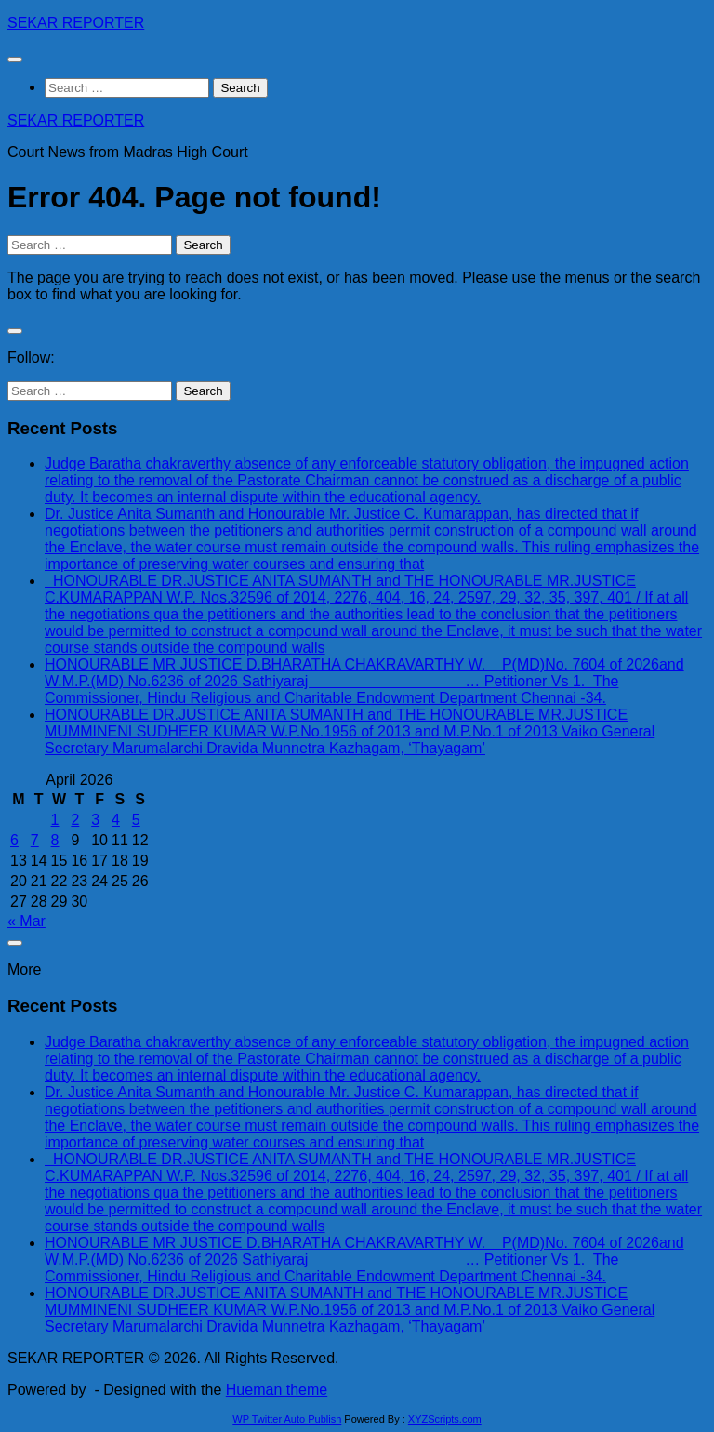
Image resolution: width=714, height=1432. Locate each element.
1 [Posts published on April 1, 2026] (55, 820)
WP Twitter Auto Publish (286, 1419)
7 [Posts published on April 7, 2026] (35, 840)
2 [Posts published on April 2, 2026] (75, 820)
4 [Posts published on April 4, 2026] (116, 820)
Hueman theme (276, 1390)
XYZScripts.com (445, 1419)
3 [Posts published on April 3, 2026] (95, 820)
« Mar (26, 921)
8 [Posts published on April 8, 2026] (55, 840)
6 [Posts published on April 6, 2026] (14, 840)
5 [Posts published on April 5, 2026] (136, 820)
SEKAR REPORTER (75, 23)
